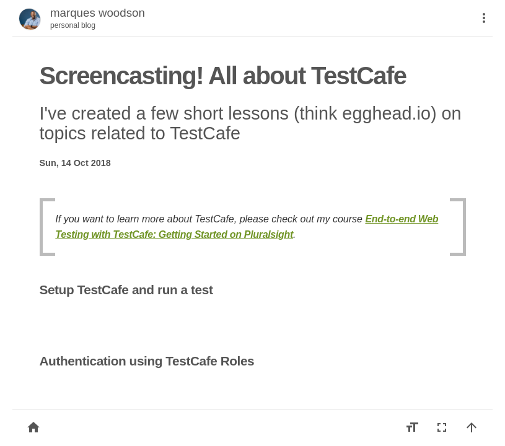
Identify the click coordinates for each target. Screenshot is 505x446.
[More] (484, 18)
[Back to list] (33, 427)
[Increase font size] (412, 427)
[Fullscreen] (442, 427)
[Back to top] (471, 427)
